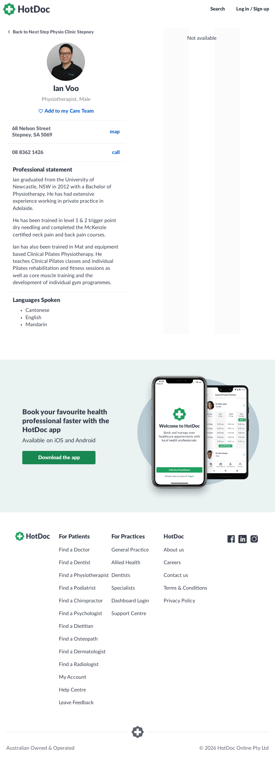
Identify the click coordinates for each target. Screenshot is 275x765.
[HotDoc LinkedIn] (242, 539)
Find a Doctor (74, 549)
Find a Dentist (74, 562)
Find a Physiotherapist (84, 575)
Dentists (120, 575)
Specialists (123, 588)
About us (174, 549)
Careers (172, 562)
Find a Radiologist (79, 664)
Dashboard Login (130, 600)
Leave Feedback (76, 702)
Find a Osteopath (78, 639)
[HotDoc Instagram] (254, 539)
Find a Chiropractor (81, 600)
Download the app (59, 457)
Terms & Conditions (185, 588)
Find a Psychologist (80, 613)
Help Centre (72, 689)
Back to (50, 32)
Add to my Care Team (66, 111)
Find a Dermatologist (82, 651)
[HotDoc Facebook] (231, 539)
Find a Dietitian (76, 626)
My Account (72, 677)
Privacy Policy (179, 600)
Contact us (176, 575)
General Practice (130, 549)
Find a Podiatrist (77, 588)
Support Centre (128, 613)
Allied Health (125, 562)
